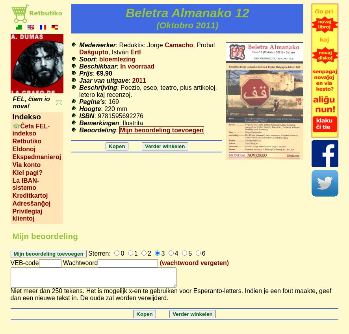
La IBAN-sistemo (26, 184)
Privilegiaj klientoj (28, 215)
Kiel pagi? (28, 172)
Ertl (135, 52)
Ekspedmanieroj (37, 157)
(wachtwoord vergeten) (194, 263)
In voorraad (137, 66)
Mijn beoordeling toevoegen (161, 130)
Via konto (27, 164)
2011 (139, 80)
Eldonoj (24, 149)
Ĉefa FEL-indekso (31, 130)
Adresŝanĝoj (32, 203)
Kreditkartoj (30, 195)
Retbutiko (27, 141)
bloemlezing (117, 59)
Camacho (179, 45)
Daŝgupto (93, 52)
